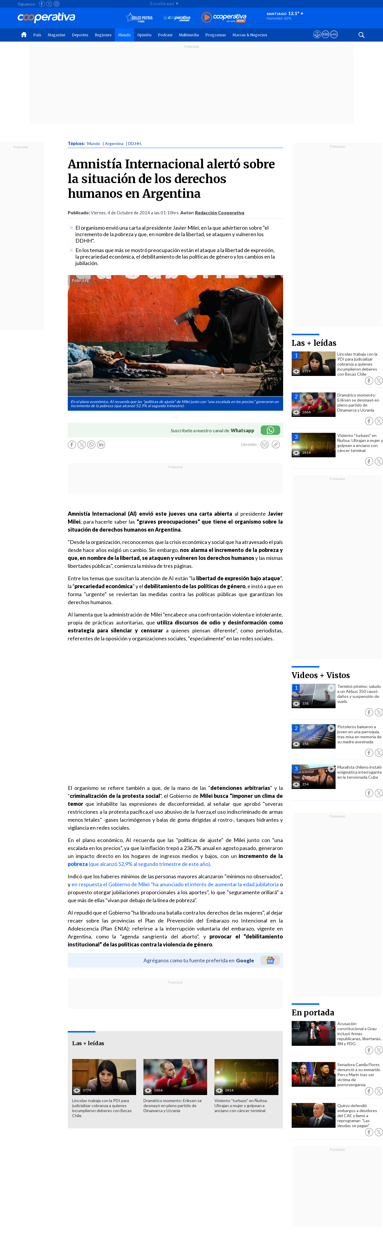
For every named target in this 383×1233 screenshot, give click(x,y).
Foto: (76, 280)
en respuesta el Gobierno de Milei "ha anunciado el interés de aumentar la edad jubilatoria (175, 884)
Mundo (124, 35)
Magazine (56, 35)
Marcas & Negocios (249, 35)
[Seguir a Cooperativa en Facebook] (42, 4)
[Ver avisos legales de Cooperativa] (317, 40)
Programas (215, 35)
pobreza (78, 864)
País (37, 35)
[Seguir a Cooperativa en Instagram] (57, 4)
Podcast (165, 35)
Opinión (144, 35)
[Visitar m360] (325, 40)
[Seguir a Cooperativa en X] (49, 4)
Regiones (103, 35)
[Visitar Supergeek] (334, 40)
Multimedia (189, 35)
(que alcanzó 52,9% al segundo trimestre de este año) (149, 864)
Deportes (80, 35)
